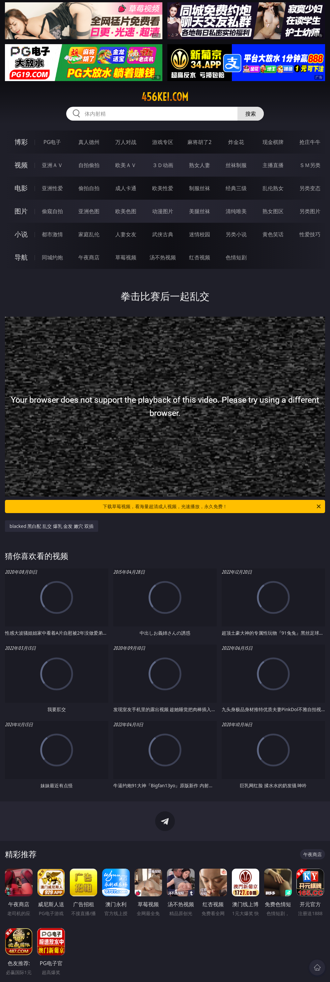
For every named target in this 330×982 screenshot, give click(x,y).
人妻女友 (125, 234)
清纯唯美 (236, 211)
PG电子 (52, 142)
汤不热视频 (163, 257)
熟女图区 (273, 211)
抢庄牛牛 (309, 142)
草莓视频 (125, 257)
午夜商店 (88, 257)
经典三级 (236, 188)
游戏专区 (162, 142)
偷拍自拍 (88, 188)
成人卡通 (125, 188)
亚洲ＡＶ (52, 165)
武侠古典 (162, 234)
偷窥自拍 (52, 211)
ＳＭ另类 (309, 165)
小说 (21, 234)
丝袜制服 (236, 165)
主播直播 (273, 165)
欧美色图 (125, 211)
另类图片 (309, 211)
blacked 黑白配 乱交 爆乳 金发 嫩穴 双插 (52, 526)
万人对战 (125, 142)
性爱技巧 (309, 234)
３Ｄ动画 (162, 165)
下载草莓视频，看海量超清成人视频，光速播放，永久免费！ (212, 506)
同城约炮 (52, 257)
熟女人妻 (199, 165)
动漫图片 (162, 211)
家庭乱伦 (88, 234)
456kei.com (164, 96)
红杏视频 (199, 257)
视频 (21, 164)
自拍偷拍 (88, 165)
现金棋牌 (273, 142)
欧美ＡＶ (125, 165)
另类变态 (309, 188)
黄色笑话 (273, 234)
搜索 (250, 113)
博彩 (21, 141)
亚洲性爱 (52, 188)
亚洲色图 (88, 211)
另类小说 (236, 234)
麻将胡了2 (199, 142)
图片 (21, 211)
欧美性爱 (162, 188)
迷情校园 (199, 234)
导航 (21, 257)
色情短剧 (236, 257)
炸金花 (236, 142)
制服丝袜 (199, 188)
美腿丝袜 (199, 211)
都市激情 (52, 234)
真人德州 (88, 142)
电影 (21, 188)
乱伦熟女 (273, 188)
